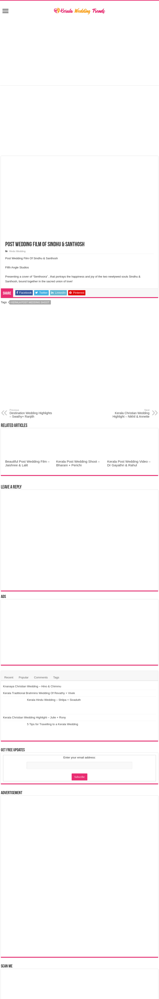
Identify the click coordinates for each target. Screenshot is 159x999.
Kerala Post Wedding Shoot (30, 302)
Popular (24, 677)
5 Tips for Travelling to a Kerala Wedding (52, 756)
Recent (8, 677)
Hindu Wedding (17, 251)
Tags (56, 677)
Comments (41, 677)
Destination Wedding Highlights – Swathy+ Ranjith (32, 413)
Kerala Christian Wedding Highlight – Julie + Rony (58, 739)
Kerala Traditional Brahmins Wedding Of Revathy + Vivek (63, 704)
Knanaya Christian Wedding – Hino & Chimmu (56, 686)
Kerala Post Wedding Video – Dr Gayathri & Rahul (128, 463)
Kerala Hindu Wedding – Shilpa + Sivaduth (54, 721)
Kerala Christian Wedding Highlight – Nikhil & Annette (127, 413)
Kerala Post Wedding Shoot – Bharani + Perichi (78, 463)
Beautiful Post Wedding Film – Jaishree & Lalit (27, 463)
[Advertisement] (79, 50)
